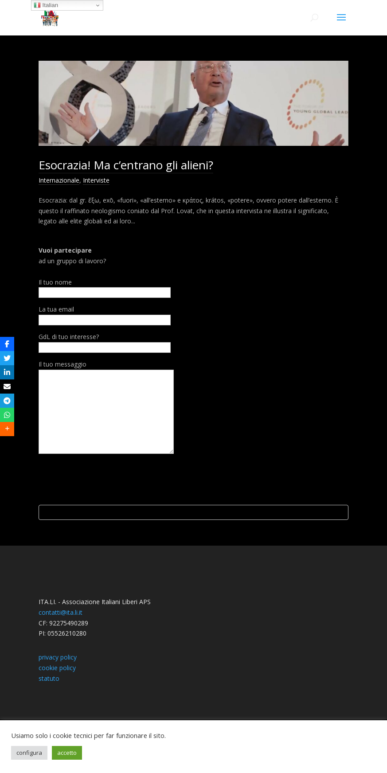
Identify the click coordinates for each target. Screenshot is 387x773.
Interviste (96, 180)
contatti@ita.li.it (60, 666)
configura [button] (29, 753)
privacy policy (58, 711)
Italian (46, 5)
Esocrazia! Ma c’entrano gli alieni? (126, 165)
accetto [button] (67, 753)
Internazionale (59, 180)
